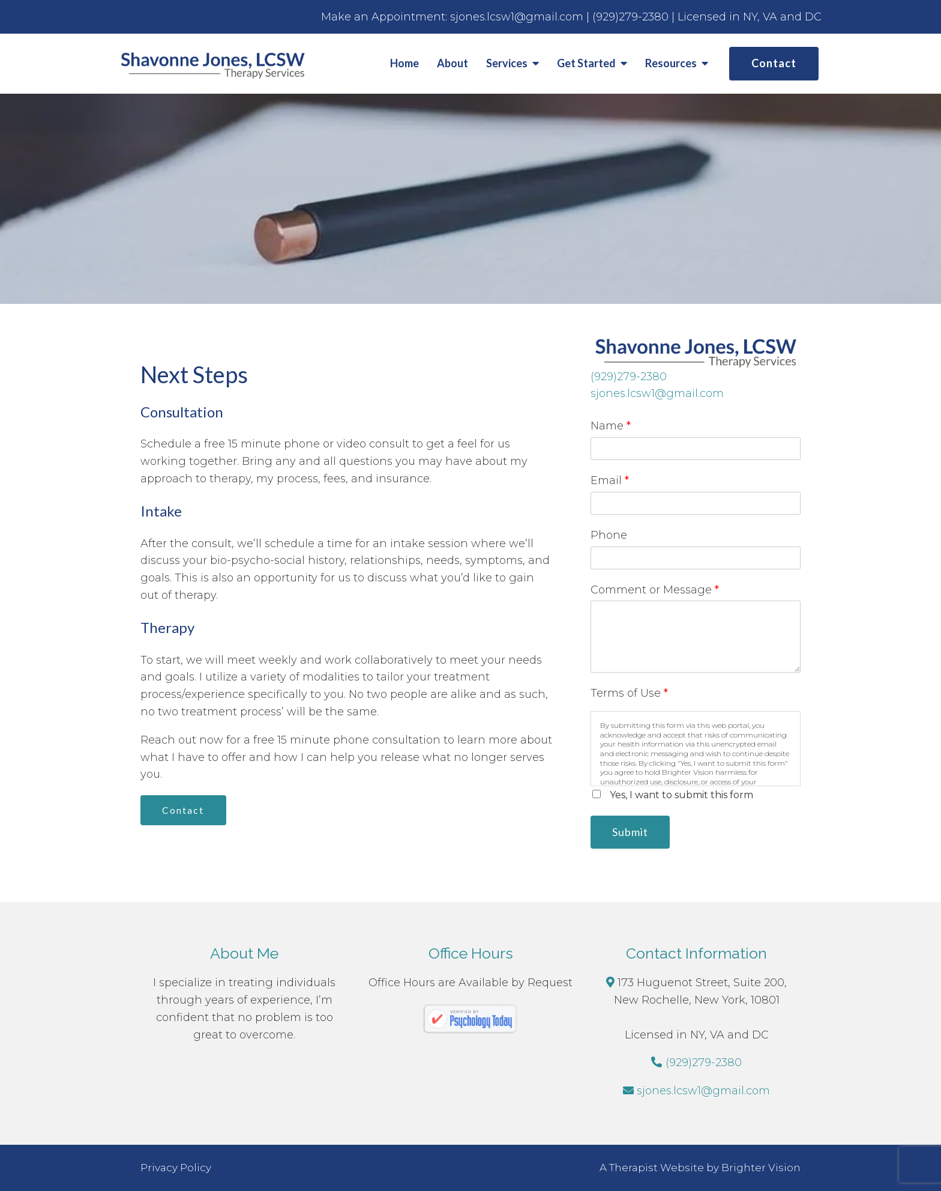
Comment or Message (655, 589)
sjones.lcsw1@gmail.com (657, 393)
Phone (609, 535)
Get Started (586, 63)
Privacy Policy (175, 1168)
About (452, 63)
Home (404, 63)
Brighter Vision (761, 1168)
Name (611, 425)
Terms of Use (629, 693)
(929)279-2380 (629, 376)
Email (610, 480)
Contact (773, 63)
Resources (671, 63)
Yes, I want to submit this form (681, 795)
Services (507, 63)
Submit (631, 831)
